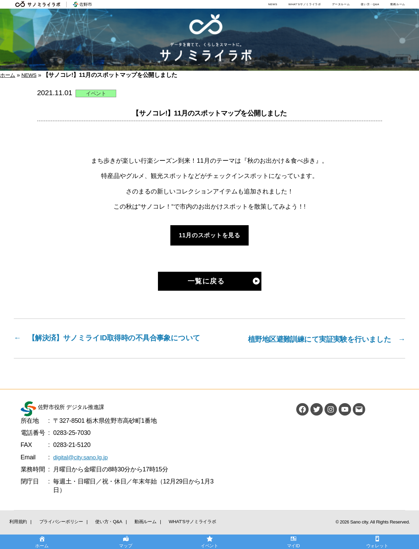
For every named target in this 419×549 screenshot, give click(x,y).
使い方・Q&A (370, 4)
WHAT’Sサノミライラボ (304, 4)
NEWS (273, 4)
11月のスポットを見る (209, 235)
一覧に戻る (206, 281)
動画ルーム (397, 4)
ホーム (8, 75)
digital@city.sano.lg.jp (81, 468)
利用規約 (14, 531)
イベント (96, 93)
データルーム (341, 4)
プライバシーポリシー (48, 531)
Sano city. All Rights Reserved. (382, 532)
